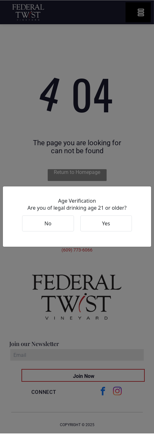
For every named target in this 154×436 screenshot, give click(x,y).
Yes (106, 223)
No (48, 223)
